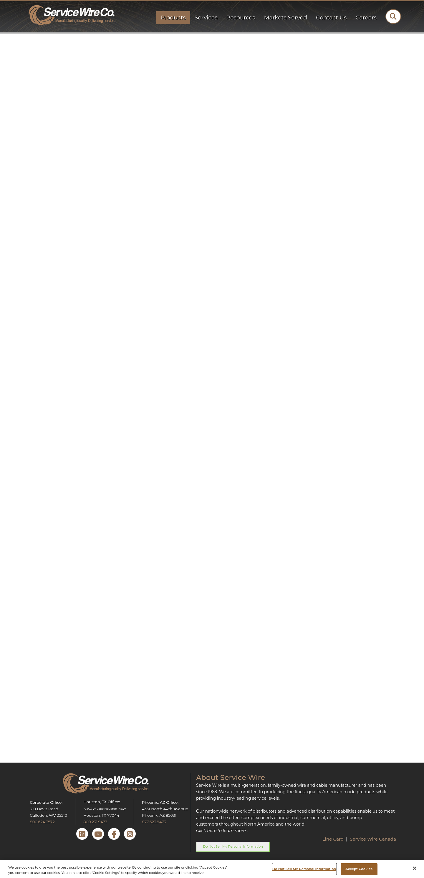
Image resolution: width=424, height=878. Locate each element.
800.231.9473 (95, 821)
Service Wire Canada (373, 839)
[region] (212, 869)
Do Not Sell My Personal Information (233, 846)
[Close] (414, 868)
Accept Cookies (358, 869)
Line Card (333, 839)
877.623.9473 (154, 821)
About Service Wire (230, 777)
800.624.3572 (42, 821)
